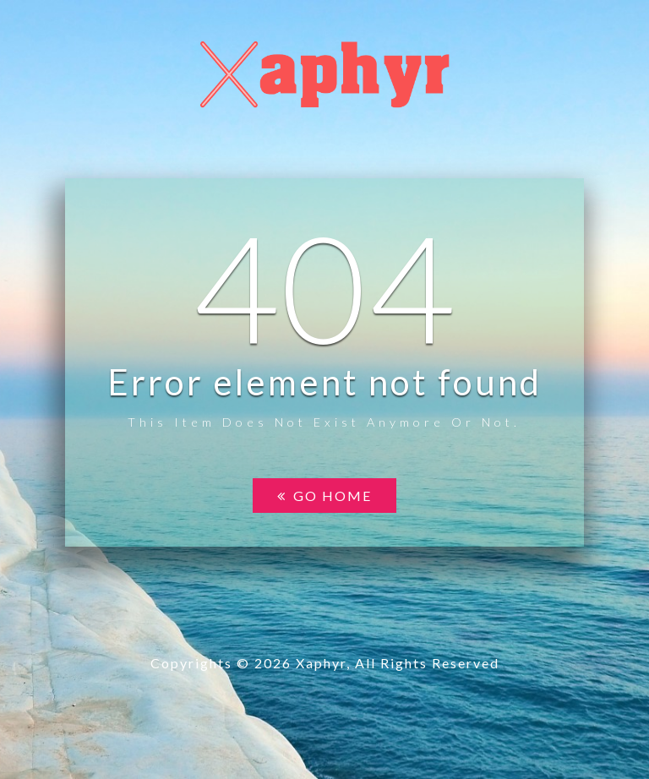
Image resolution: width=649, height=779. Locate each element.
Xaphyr (321, 663)
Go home (324, 496)
